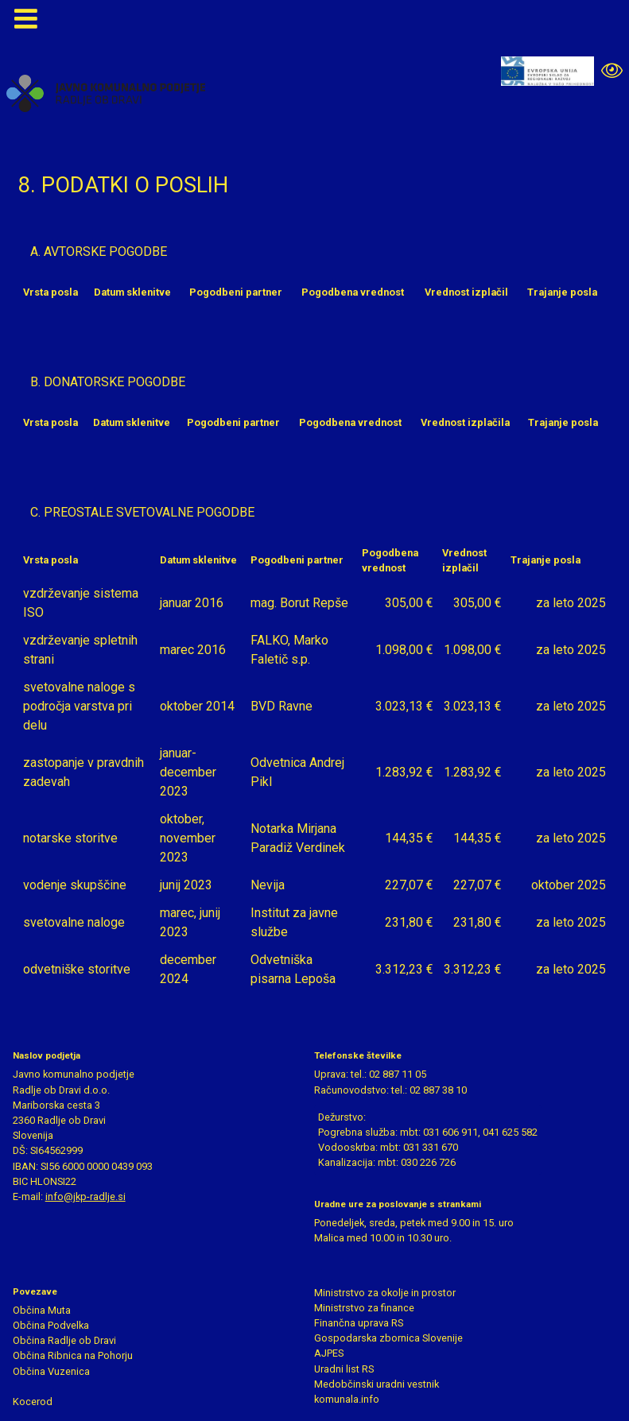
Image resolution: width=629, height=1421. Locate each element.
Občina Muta (42, 1310)
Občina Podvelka (51, 1325)
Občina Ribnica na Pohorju (73, 1355)
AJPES (329, 1353)
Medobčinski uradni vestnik (376, 1384)
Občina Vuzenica (51, 1371)
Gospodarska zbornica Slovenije (388, 1338)
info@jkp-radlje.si (85, 1196)
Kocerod (32, 1401)
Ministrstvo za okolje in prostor (385, 1293)
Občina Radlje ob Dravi (64, 1340)
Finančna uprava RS (358, 1323)
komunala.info (346, 1399)
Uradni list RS (344, 1369)
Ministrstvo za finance (364, 1308)
